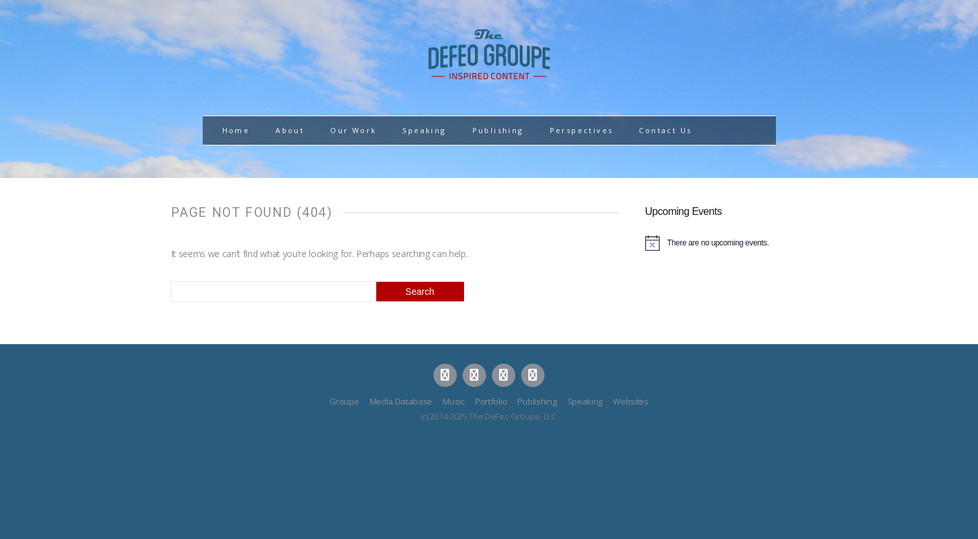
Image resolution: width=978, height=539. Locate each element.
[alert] (726, 243)
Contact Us (665, 130)
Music (453, 401)
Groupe (344, 401)
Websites (630, 401)
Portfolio (491, 401)
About (290, 130)
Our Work (353, 130)
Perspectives (581, 130)
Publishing (498, 130)
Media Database (401, 401)
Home (236, 130)
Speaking (424, 130)
